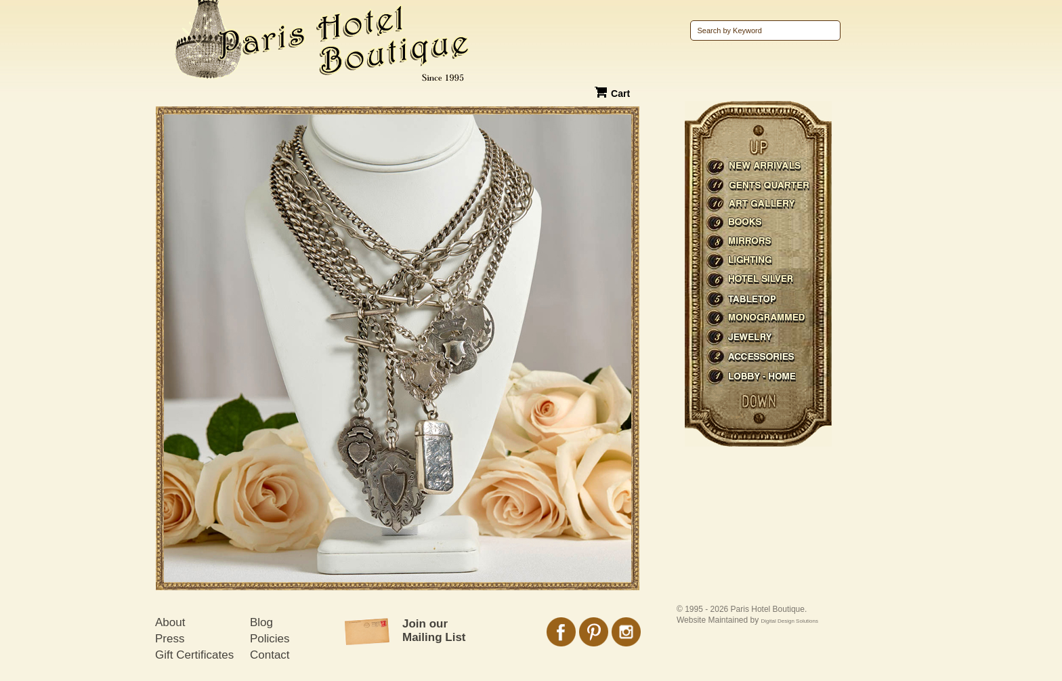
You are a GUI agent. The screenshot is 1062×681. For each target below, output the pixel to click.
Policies (270, 638)
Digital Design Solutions (790, 621)
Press (169, 638)
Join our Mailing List (434, 630)
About (170, 622)
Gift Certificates (194, 654)
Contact (270, 654)
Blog (261, 622)
